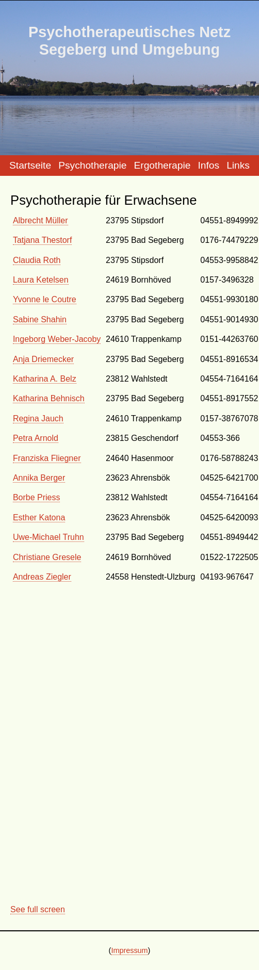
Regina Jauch (38, 418)
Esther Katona (39, 517)
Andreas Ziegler (42, 576)
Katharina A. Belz (44, 378)
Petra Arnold (35, 438)
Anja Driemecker (43, 359)
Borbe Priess (36, 497)
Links (238, 165)
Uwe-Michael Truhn (48, 537)
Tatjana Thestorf (42, 240)
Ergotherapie (162, 165)
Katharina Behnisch (49, 398)
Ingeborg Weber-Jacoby (57, 339)
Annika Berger (39, 477)
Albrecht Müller (40, 220)
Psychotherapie (92, 165)
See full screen (37, 909)
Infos (208, 165)
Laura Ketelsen (41, 279)
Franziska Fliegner (47, 458)
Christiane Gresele (47, 557)
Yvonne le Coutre (44, 299)
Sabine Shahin (40, 319)
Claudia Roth (37, 260)
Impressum (129, 950)
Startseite (30, 165)
